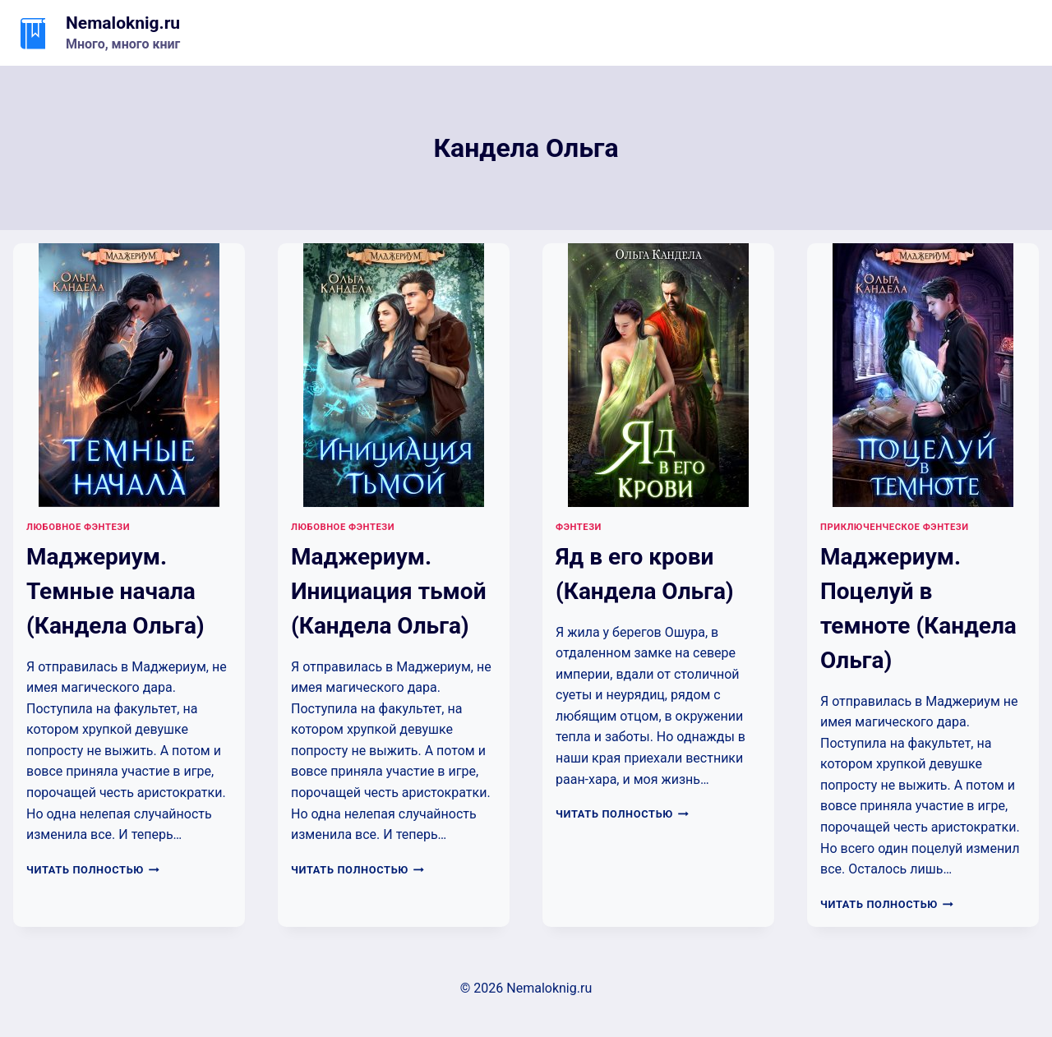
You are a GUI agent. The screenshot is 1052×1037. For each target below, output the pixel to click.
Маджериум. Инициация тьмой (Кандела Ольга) (389, 591)
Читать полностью (92, 870)
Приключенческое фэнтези (894, 527)
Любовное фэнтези (78, 527)
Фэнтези (579, 527)
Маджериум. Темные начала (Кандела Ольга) (115, 591)
